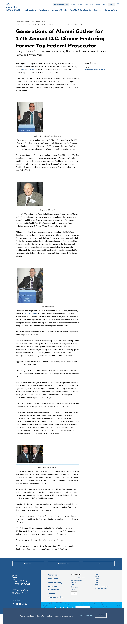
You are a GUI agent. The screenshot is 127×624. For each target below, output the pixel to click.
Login (111, 5)
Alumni (86, 5)
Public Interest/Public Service (95, 70)
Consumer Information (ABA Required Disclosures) (102, 587)
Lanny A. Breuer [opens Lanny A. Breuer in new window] (28, 69)
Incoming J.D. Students (78, 578)
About (98, 5)
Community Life (55, 597)
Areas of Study (55, 582)
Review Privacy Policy (86, 615)
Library (104, 5)
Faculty (73, 582)
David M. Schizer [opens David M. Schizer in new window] (30, 313)
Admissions (53, 575)
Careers (51, 593)
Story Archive (41, 22)
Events (79, 5)
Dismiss (100, 615)
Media (73, 589)
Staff (72, 585)
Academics (53, 578)
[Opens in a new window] (13, 603)
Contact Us (16, 600)
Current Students (76, 580)
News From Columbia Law (25, 22)
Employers (74, 587)
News (73, 5)
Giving (92, 5)
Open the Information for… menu (61, 4)
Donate (84, 608)
